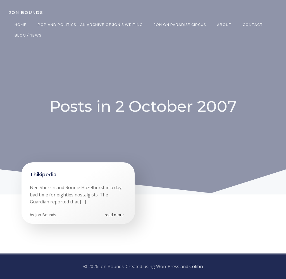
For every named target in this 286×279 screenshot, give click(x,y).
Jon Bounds (45, 214)
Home (21, 25)
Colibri (196, 266)
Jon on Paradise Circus (180, 25)
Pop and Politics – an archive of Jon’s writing (90, 25)
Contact (253, 25)
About (224, 25)
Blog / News (28, 35)
